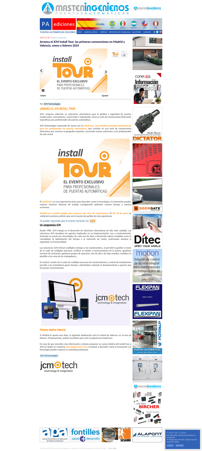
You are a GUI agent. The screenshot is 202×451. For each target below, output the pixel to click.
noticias (104, 32)
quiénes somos (91, 32)
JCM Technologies (52, 103)
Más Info (179, 445)
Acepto (170, 445)
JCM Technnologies (49, 355)
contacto (147, 32)
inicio (79, 32)
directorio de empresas (119, 32)
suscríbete (136, 32)
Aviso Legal (112, 448)
